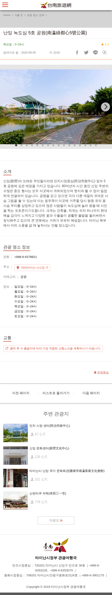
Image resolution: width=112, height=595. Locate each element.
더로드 (54, 520)
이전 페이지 (20, 393)
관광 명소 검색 (35, 15)
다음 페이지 (91, 393)
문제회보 (105, 52)
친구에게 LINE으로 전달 (95, 52)
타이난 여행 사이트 (56, 5)
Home (6, 15)
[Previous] (6, 106)
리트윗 (86, 52)
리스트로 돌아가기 (56, 393)
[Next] (105, 106)
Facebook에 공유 (77, 52)
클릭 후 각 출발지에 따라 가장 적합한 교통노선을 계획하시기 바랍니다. (55, 348)
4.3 (107, 44)
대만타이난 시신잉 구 (34, 267)
